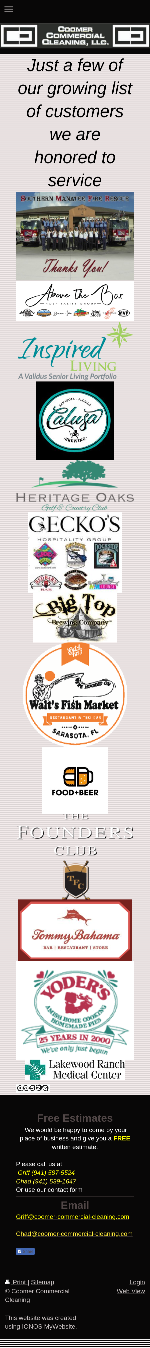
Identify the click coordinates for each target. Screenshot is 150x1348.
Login (137, 1282)
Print (16, 1282)
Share (25, 1251)
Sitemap (42, 1282)
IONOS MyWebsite (48, 1326)
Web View (131, 1291)
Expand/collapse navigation (75, 9)
